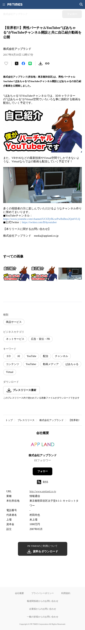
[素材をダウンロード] (41, 63)
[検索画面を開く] (81, 4)
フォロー (42, 471)
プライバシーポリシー (42, 593)
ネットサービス (15, 339)
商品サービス (14, 322)
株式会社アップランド (51, 420)
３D (8, 356)
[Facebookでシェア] (23, 63)
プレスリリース (26, 420)
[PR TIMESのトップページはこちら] (14, 4)
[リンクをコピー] (47, 63)
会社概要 (19, 593)
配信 (45, 356)
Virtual (9, 372)
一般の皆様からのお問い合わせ (42, 616)
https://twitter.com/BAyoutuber (39, 222)
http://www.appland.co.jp (43, 491)
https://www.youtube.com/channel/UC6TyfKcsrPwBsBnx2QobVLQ (41, 218)
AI (18, 356)
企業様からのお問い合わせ (42, 608)
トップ (9, 420)
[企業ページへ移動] (42, 445)
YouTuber (31, 364)
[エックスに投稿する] (17, 63)
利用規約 (65, 593)
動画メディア (51, 364)
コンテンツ (12, 364)
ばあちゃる (71, 364)
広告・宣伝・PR (40, 339)
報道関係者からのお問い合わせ (42, 601)
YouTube (31, 356)
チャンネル (61, 356)
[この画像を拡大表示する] (16, 273)
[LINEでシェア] (30, 63)
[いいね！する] (6, 63)
